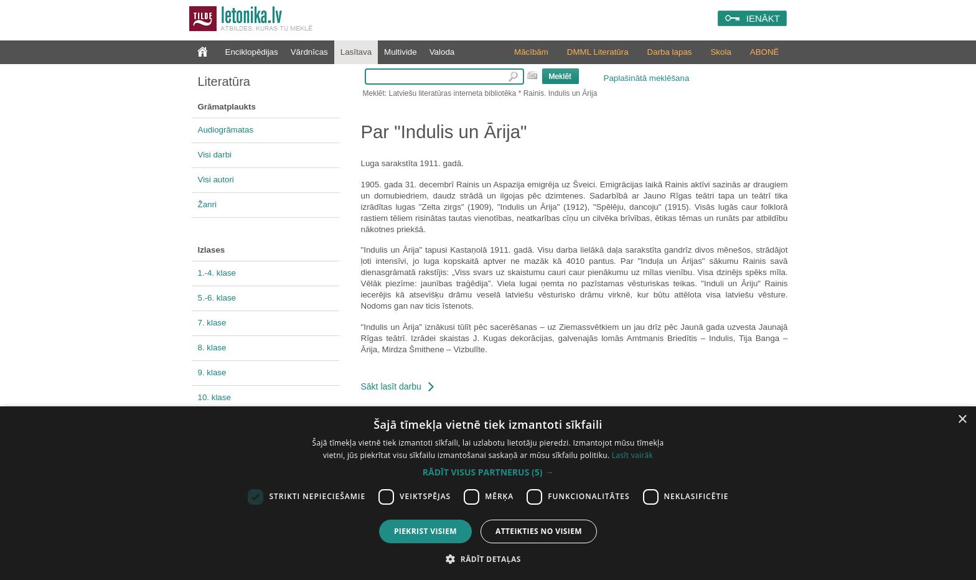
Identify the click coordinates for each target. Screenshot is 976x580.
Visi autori (216, 179)
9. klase (212, 372)
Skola (720, 52)
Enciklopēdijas (251, 52)
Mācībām (531, 52)
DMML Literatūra (598, 52)
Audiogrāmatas (226, 129)
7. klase (212, 322)
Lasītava (356, 52)
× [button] (962, 419)
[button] (488, 472)
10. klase (214, 397)
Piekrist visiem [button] (425, 531)
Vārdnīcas (309, 52)
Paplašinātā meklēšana (647, 78)
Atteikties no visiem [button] (538, 531)
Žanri (207, 204)
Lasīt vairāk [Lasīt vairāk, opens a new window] (632, 455)
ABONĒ (764, 52)
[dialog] (488, 493)
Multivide (400, 52)
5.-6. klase (217, 297)
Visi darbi (215, 154)
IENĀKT (763, 18)
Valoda (442, 52)
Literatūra (224, 81)
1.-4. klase (217, 273)
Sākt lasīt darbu (391, 386)
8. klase (212, 347)
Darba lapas (669, 52)
